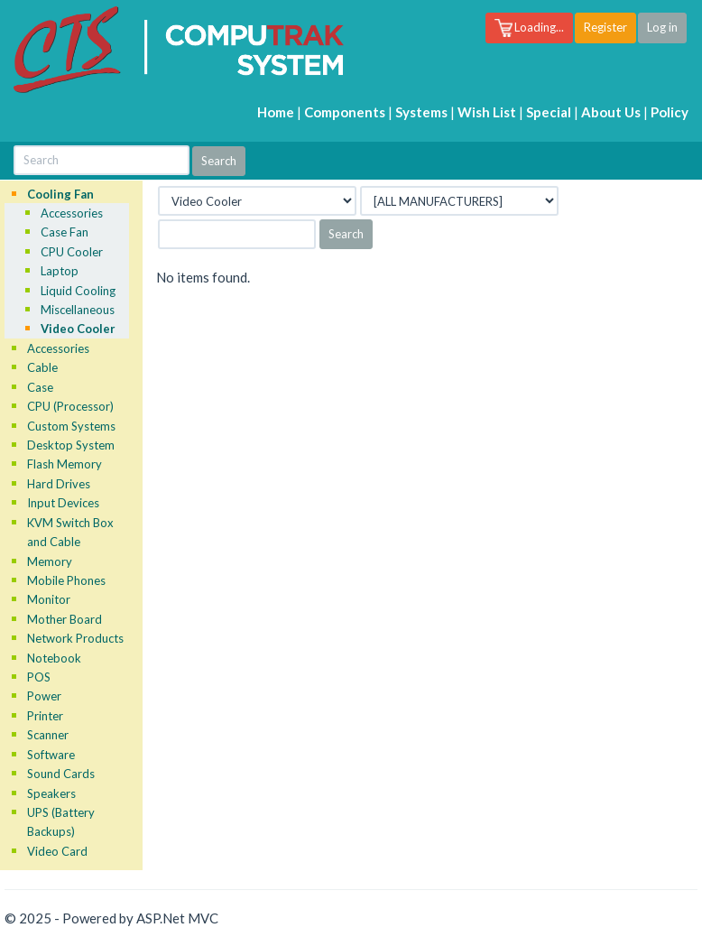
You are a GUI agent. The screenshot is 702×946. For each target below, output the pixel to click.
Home (275, 112)
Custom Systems (71, 426)
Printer (45, 716)
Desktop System (71, 445)
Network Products (75, 638)
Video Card (57, 851)
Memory (49, 561)
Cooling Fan (60, 194)
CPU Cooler (72, 252)
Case (40, 387)
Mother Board (64, 619)
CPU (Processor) (70, 406)
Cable (42, 367)
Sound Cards (61, 773)
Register (605, 27)
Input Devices (63, 503)
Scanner (48, 735)
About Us (611, 112)
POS (39, 677)
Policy (669, 112)
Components (344, 112)
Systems (421, 112)
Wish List (486, 112)
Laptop (60, 271)
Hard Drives (58, 484)
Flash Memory (64, 464)
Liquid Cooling (78, 290)
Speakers (51, 793)
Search (346, 234)
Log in (662, 27)
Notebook (54, 658)
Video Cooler (78, 328)
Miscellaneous (78, 309)
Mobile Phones (66, 580)
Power (44, 696)
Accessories (72, 213)
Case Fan (64, 232)
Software (51, 754)
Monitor (48, 599)
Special (548, 112)
